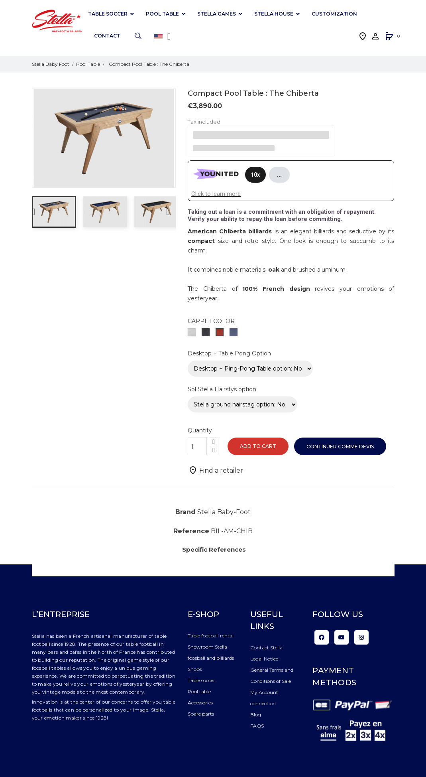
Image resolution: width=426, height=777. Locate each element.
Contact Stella (266, 648)
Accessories (200, 703)
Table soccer (201, 680)
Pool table (199, 691)
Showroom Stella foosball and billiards (211, 652)
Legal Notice (264, 659)
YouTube (341, 637)
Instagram (361, 637)
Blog (255, 715)
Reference (191, 531)
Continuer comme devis (340, 447)
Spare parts (201, 714)
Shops (195, 669)
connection (263, 703)
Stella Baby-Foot (224, 512)
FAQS (257, 726)
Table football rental (211, 636)
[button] (389, 37)
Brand (185, 512)
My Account (264, 692)
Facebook (321, 637)
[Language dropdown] (163, 37)
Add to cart (258, 446)
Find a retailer (215, 470)
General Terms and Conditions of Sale (271, 675)
